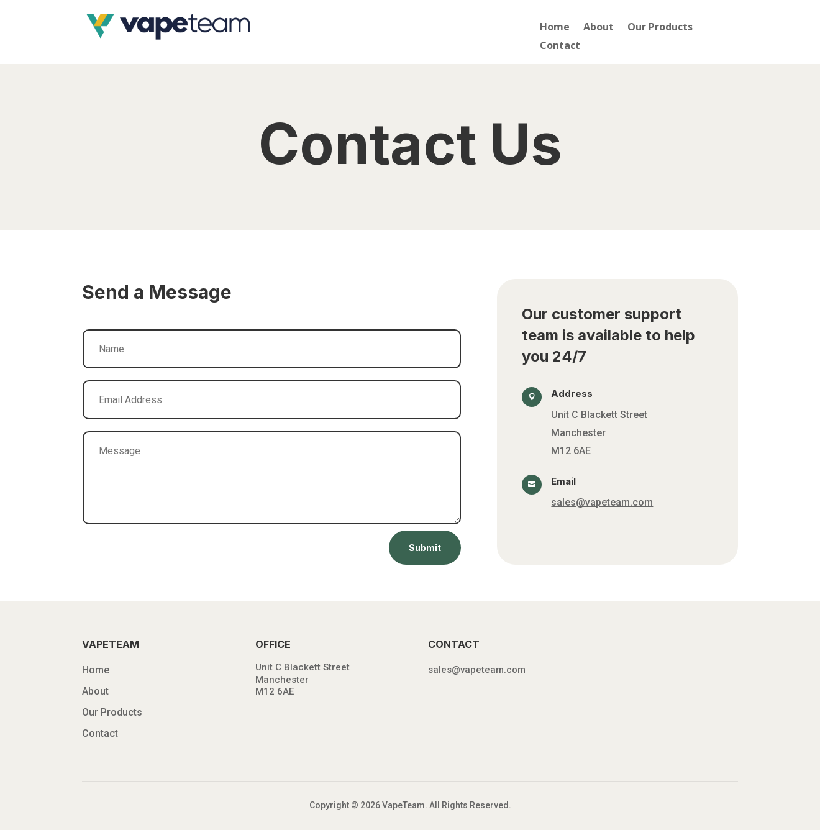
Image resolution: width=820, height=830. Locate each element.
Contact (560, 46)
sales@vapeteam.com (602, 502)
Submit (425, 547)
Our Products (660, 28)
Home (555, 28)
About (598, 28)
